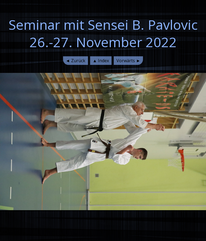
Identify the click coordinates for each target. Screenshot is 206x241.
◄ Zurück (75, 61)
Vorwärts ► (128, 61)
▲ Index (101, 61)
